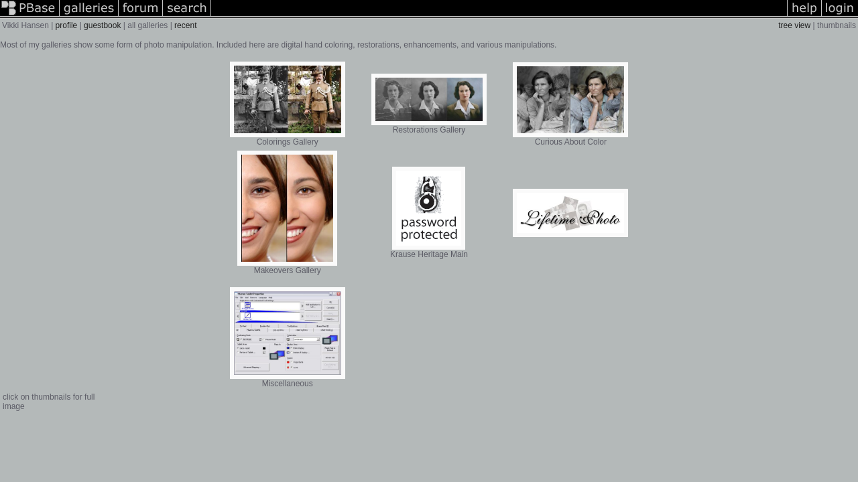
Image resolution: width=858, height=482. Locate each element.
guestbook (102, 25)
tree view (794, 25)
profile (67, 25)
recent (185, 25)
